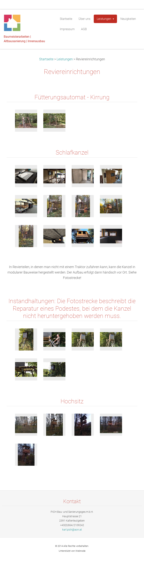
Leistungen (65, 59)
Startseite (46, 59)
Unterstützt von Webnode (72, 550)
